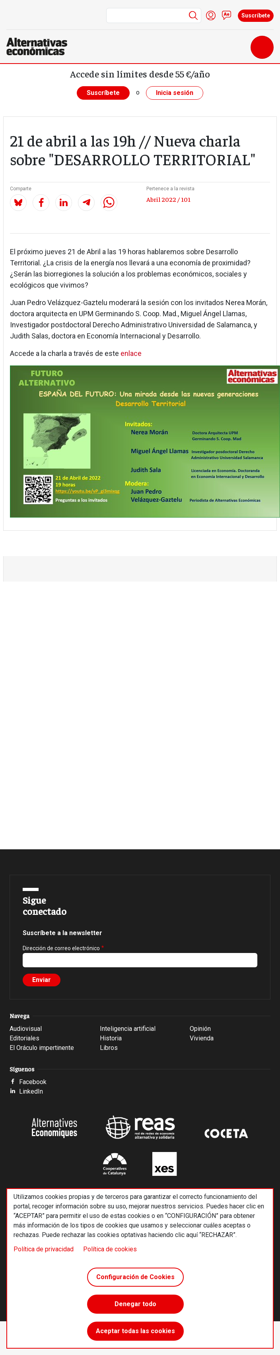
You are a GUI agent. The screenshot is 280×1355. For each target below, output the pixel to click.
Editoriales (24, 1038)
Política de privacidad (44, 1249)
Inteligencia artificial (128, 1028)
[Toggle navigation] (262, 47)
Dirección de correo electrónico (61, 948)
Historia (111, 1038)
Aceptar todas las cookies (135, 1331)
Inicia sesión (174, 93)
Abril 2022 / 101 (168, 199)
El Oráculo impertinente (42, 1048)
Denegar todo (135, 1304)
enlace (131, 353)
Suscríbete (255, 15)
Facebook (33, 1082)
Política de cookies (110, 1249)
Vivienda (202, 1038)
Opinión (200, 1028)
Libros (109, 1048)
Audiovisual (26, 1028)
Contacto (226, 15)
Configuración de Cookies (135, 1277)
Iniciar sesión (211, 15)
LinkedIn (31, 1091)
